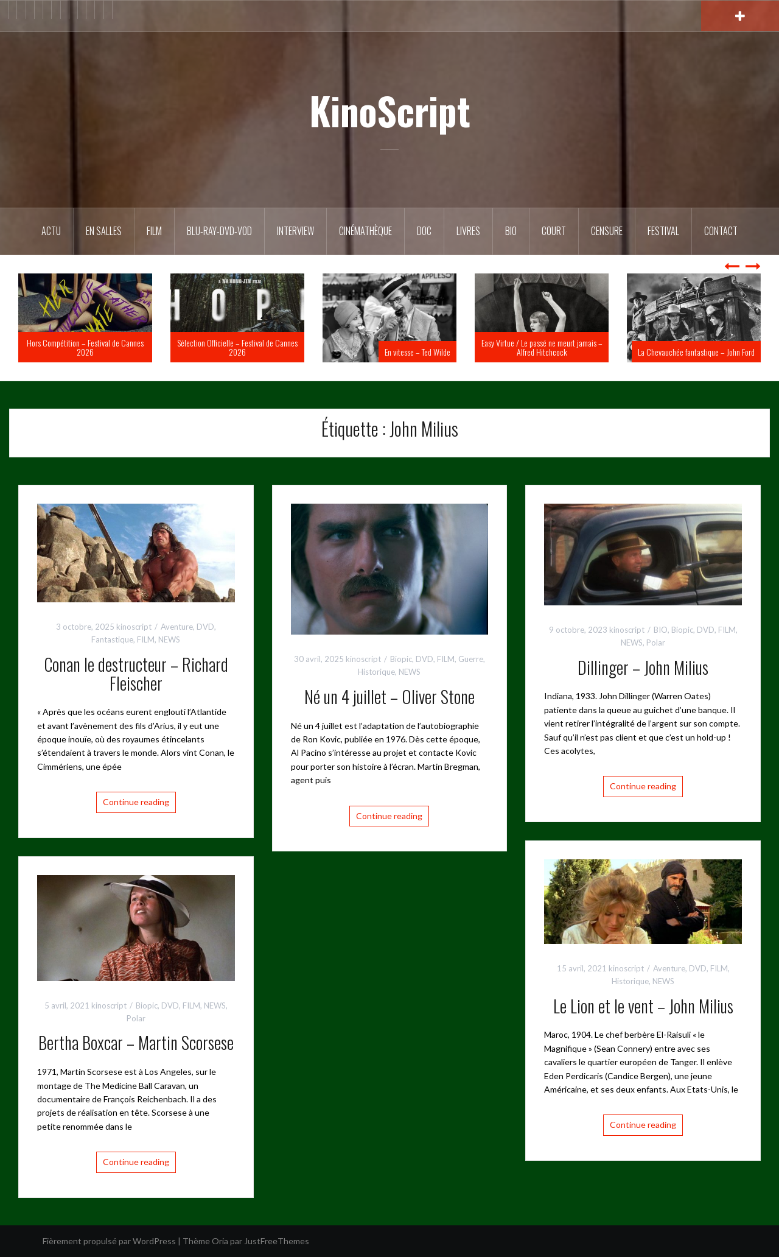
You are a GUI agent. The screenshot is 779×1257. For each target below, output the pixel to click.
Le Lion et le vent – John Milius (643, 1005)
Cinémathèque (365, 231)
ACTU (51, 231)
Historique (376, 672)
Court (554, 231)
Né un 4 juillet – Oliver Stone (389, 696)
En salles (104, 231)
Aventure (177, 627)
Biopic (401, 659)
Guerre (470, 659)
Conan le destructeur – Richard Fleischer (136, 673)
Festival (663, 231)
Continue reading (136, 802)
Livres (468, 231)
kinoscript (134, 627)
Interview (295, 231)
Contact (721, 231)
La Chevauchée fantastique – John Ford (696, 351)
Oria (220, 1241)
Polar (655, 642)
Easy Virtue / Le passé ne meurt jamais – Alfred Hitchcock (542, 347)
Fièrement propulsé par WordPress (109, 1241)
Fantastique (112, 639)
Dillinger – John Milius (643, 667)
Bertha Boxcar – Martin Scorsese (136, 1042)
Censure (607, 231)
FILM (154, 231)
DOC (424, 231)
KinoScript (389, 110)
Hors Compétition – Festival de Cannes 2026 (85, 347)
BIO (511, 231)
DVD (205, 627)
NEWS (169, 639)
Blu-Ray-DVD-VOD (219, 231)
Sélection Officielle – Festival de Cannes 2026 (237, 347)
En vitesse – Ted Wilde (417, 351)
